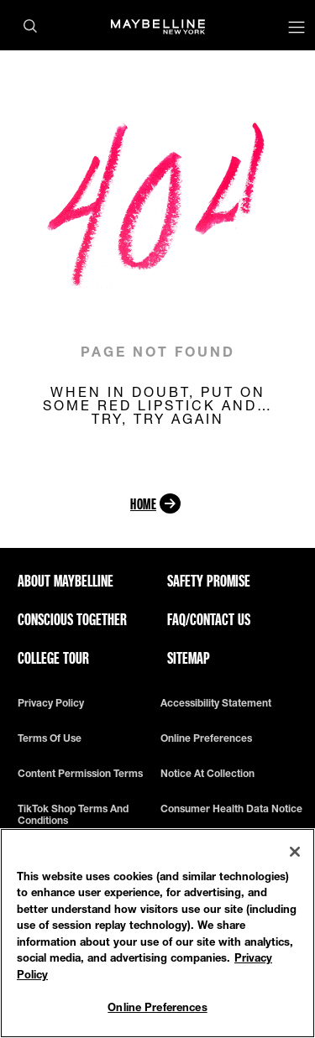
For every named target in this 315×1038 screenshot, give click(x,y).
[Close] (294, 851)
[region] (157, 933)
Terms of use (49, 738)
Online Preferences (206, 738)
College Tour (53, 657)
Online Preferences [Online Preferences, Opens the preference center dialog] (157, 1007)
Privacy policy (51, 703)
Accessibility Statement (215, 703)
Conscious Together (72, 619)
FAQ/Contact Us (208, 619)
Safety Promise (208, 580)
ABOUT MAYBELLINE (65, 580)
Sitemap (188, 657)
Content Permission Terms (80, 774)
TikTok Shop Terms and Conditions (73, 815)
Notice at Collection (207, 774)
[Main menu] (296, 29)
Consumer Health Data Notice (231, 809)
